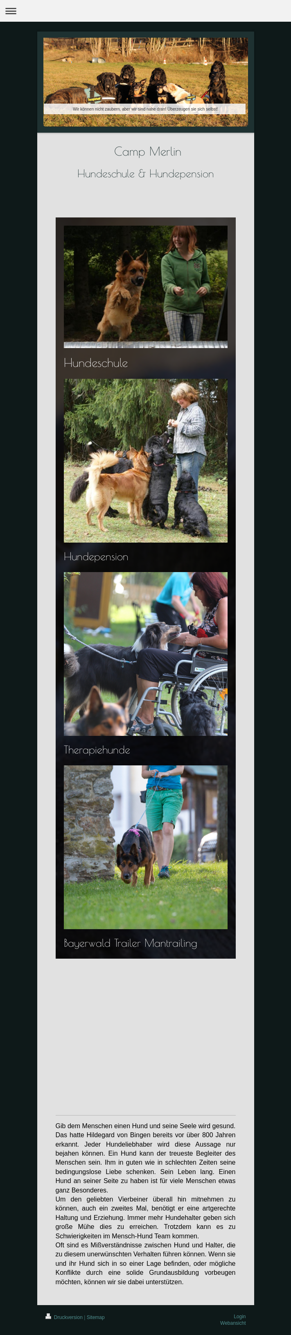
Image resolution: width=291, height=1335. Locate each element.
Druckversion (64, 1317)
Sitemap (96, 1317)
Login (240, 1316)
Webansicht (233, 1323)
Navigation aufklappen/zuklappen (145, 11)
